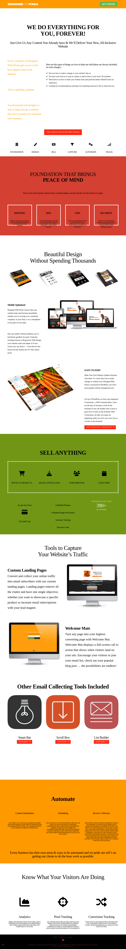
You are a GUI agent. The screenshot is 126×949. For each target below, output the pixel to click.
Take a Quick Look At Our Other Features (63, 132)
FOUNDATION (16, 152)
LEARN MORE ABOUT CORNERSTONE (100, 427)
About (70, 937)
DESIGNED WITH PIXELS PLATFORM (86, 944)
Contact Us (62, 937)
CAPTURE (72, 152)
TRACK (109, 152)
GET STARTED (108, 4)
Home (55, 937)
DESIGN (35, 152)
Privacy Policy (68, 946)
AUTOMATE (90, 152)
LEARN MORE (24, 742)
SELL (53, 152)
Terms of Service (58, 946)
